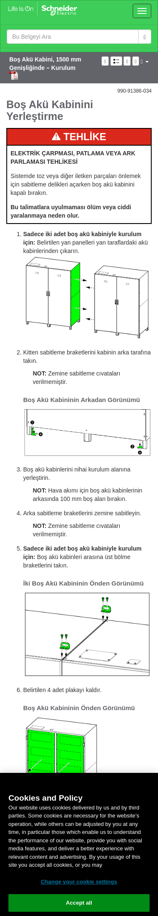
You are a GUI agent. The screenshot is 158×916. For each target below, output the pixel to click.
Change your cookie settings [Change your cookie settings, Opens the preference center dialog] (79, 882)
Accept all (79, 903)
